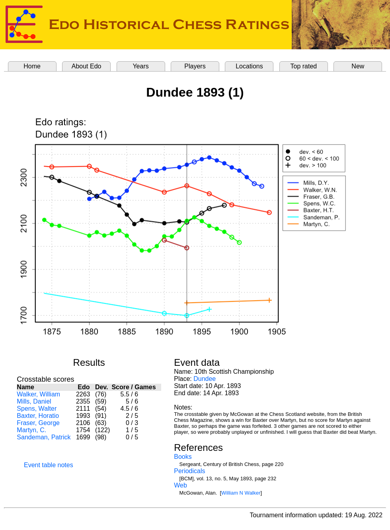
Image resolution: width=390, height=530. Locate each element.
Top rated (304, 66)
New (357, 66)
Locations (249, 66)
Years (140, 66)
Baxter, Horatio (38, 415)
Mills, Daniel (34, 401)
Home (32, 66)
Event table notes (48, 465)
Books (182, 456)
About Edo (86, 66)
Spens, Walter (37, 408)
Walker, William (38, 394)
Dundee (204, 378)
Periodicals (189, 471)
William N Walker (240, 493)
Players (194, 66)
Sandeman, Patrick (43, 437)
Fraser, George (38, 422)
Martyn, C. (31, 430)
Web (180, 485)
